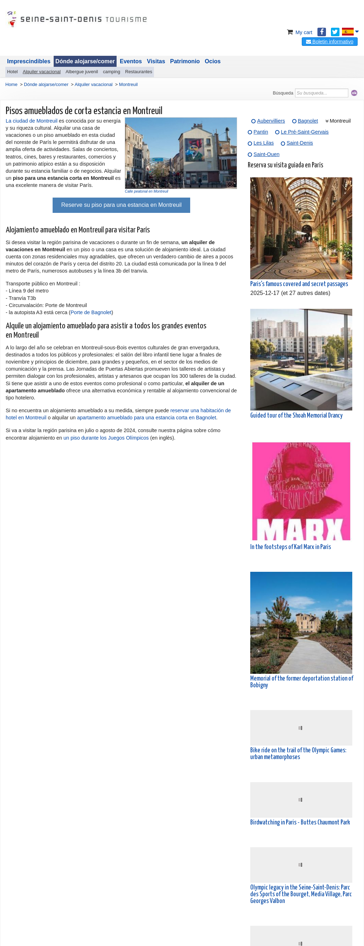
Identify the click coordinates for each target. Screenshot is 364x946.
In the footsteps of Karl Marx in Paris (290, 547)
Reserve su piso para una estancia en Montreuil (121, 205)
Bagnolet (308, 121)
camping (111, 71)
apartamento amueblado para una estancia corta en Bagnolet (146, 417)
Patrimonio (185, 61)
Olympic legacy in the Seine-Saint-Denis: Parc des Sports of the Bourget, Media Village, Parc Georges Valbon (301, 894)
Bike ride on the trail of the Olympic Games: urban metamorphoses (298, 753)
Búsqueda (283, 93)
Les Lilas (263, 143)
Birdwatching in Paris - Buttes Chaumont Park (300, 822)
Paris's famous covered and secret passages (299, 284)
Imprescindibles (28, 61)
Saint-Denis (300, 143)
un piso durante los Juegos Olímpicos (106, 438)
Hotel (12, 71)
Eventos (131, 61)
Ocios (212, 61)
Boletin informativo (329, 41)
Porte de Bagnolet (90, 312)
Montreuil (340, 121)
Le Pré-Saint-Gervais (304, 132)
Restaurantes (138, 71)
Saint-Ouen (266, 154)
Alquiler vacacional (42, 71)
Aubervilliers (271, 121)
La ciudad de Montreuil (32, 121)
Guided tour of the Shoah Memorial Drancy (296, 416)
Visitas (156, 61)
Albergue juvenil (82, 71)
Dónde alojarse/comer (85, 61)
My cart (298, 32)
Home (11, 84)
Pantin (260, 132)
